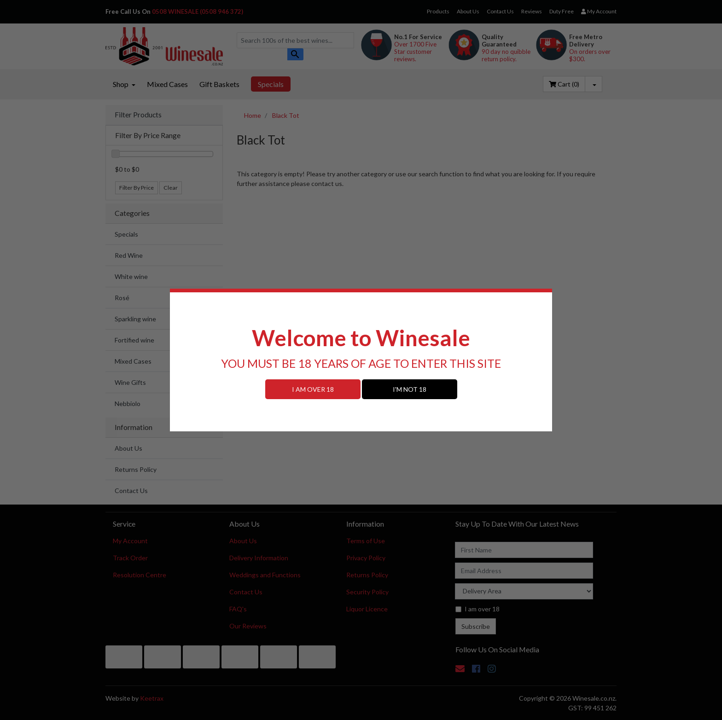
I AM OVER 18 (313, 389)
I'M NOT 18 (409, 389)
